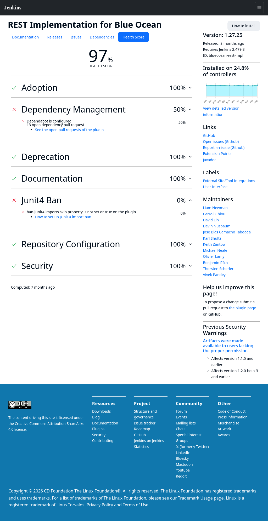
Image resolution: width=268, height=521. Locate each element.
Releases (54, 37)
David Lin (211, 219)
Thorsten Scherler (218, 268)
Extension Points (217, 153)
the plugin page (242, 307)
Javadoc (209, 159)
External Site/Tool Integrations (229, 180)
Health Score (133, 37)
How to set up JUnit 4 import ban (63, 216)
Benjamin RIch (215, 262)
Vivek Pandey (214, 274)
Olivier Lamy (214, 256)
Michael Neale (215, 250)
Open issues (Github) (221, 141)
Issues (76, 37)
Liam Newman (215, 207)
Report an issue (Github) (224, 147)
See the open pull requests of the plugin (69, 129)
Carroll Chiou (214, 213)
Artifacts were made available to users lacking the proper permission (228, 346)
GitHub (209, 135)
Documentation (25, 37)
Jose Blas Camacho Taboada (227, 231)
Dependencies (102, 37)
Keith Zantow (214, 244)
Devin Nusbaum (217, 225)
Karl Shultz (212, 238)
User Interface (215, 186)
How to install (243, 25)
